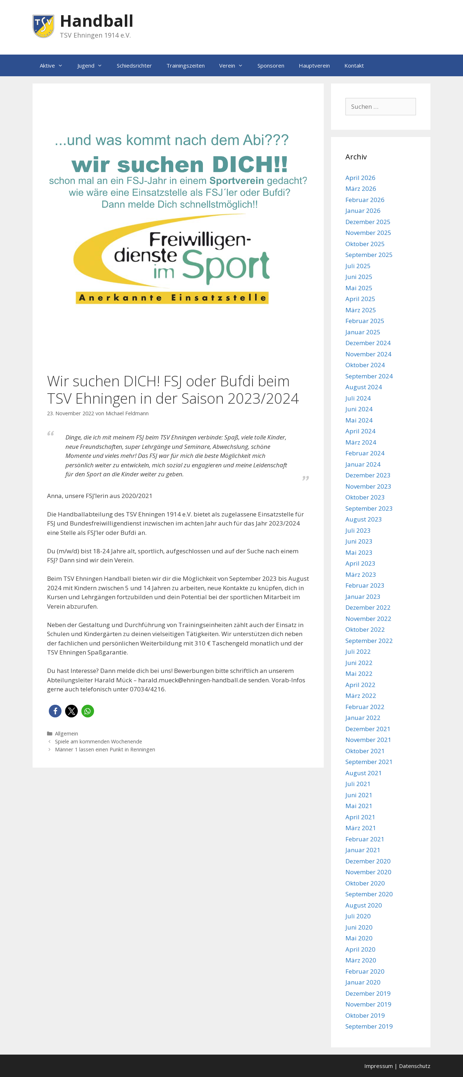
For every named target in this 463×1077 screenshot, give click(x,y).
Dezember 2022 (368, 607)
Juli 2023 (358, 530)
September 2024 (369, 376)
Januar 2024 (363, 464)
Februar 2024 (365, 453)
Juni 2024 (359, 409)
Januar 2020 (363, 982)
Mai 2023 (359, 552)
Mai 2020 (359, 938)
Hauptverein (314, 65)
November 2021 (368, 739)
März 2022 (360, 695)
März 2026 (360, 188)
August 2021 (363, 773)
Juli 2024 (358, 398)
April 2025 (360, 299)
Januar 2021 (363, 850)
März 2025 (360, 310)
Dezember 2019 (368, 993)
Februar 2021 (365, 839)
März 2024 (360, 442)
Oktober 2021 (365, 751)
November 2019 (368, 1004)
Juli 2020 (358, 916)
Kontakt (354, 65)
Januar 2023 (363, 596)
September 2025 (369, 254)
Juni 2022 (359, 662)
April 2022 (360, 685)
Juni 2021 (359, 795)
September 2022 (369, 640)
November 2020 (368, 872)
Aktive (55, 65)
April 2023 (360, 563)
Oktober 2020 (365, 883)
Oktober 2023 (365, 497)
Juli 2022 (358, 651)
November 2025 (368, 232)
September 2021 (369, 762)
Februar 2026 (365, 200)
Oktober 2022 (365, 629)
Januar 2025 (363, 332)
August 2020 (363, 905)
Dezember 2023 (368, 475)
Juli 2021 (358, 784)
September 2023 (369, 508)
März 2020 (360, 960)
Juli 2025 (358, 266)
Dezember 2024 (368, 343)
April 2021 (360, 817)
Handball (96, 20)
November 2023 (368, 486)
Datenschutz (414, 1065)
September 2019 (369, 1026)
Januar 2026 (363, 210)
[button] (55, 711)
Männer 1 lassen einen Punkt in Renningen (105, 749)
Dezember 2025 (368, 222)
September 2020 (369, 894)
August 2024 (363, 387)
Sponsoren (271, 65)
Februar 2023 (365, 585)
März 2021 (360, 828)
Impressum (378, 1065)
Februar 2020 (365, 971)
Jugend (93, 65)
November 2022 (368, 618)
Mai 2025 (359, 288)
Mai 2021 (359, 806)
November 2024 (368, 354)
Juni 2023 (359, 541)
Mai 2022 (359, 673)
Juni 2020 (359, 927)
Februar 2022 (365, 707)
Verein (234, 65)
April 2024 (360, 431)
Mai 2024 (359, 420)
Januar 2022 (363, 717)
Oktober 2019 (365, 1015)
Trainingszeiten (185, 65)
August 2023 (363, 519)
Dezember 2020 (368, 861)
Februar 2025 (365, 321)
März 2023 (360, 574)
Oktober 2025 (365, 244)
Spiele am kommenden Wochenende (98, 741)
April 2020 (360, 949)
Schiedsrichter (134, 65)
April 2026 (360, 177)
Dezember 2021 (368, 729)
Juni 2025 (359, 277)
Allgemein (66, 733)
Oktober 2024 (365, 365)
